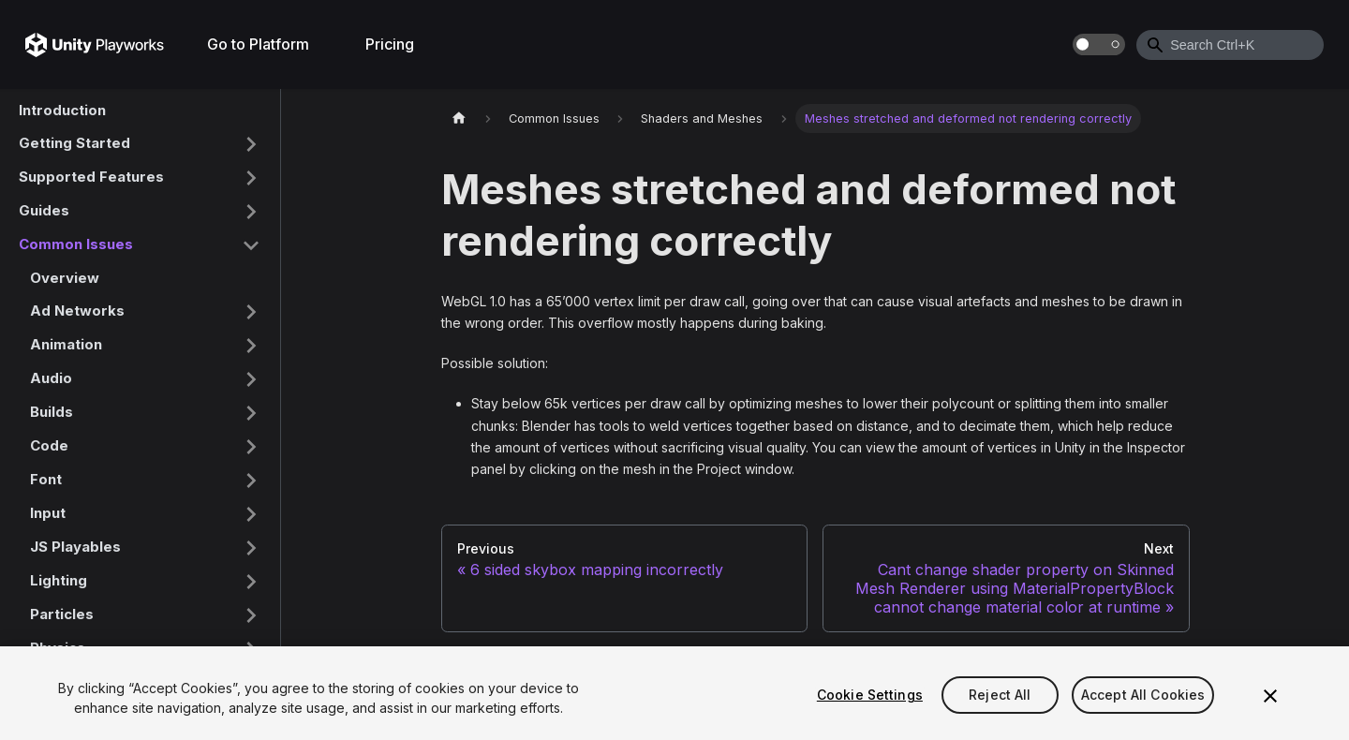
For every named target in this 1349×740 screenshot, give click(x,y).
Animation (66, 344)
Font (46, 479)
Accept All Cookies (1143, 697)
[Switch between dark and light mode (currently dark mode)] (1099, 44)
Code (49, 445)
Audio (51, 378)
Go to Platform (258, 44)
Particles (62, 614)
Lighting (58, 580)
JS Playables (75, 546)
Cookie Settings (870, 697)
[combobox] (1230, 45)
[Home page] (459, 118)
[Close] (1270, 698)
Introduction (62, 110)
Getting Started (74, 143)
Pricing (389, 44)
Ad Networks (77, 310)
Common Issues (76, 244)
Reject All (999, 697)
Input (48, 513)
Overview (64, 278)
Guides (44, 210)
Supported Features (91, 176)
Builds (51, 412)
